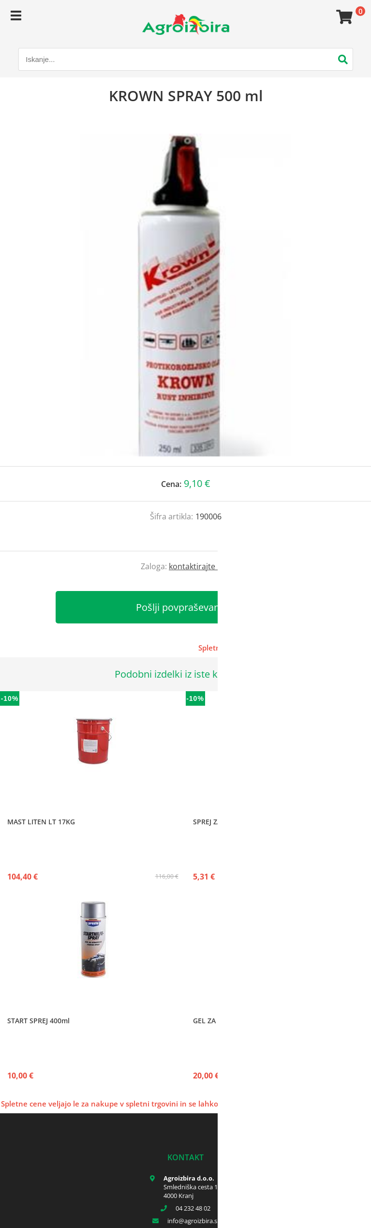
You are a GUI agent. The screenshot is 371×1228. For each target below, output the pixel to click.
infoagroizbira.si (193, 1220)
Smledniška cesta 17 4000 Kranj (192, 1191)
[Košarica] (343, 17)
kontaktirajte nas (199, 566)
